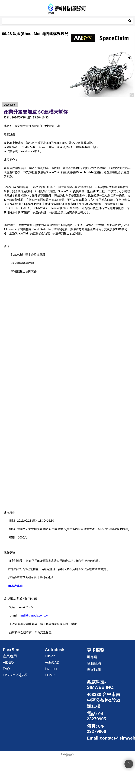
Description (10, 104)
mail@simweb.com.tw (34, 615)
